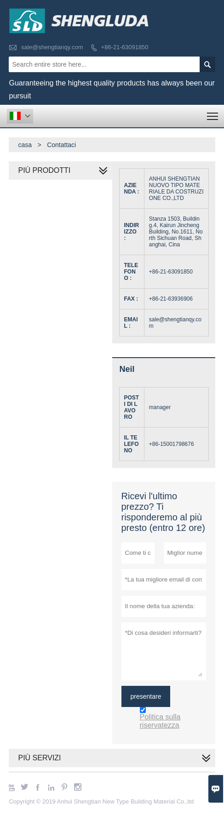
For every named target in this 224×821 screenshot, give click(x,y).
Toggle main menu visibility (213, 113)
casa (25, 144)
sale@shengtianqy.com (52, 47)
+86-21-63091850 (125, 47)
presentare (146, 696)
